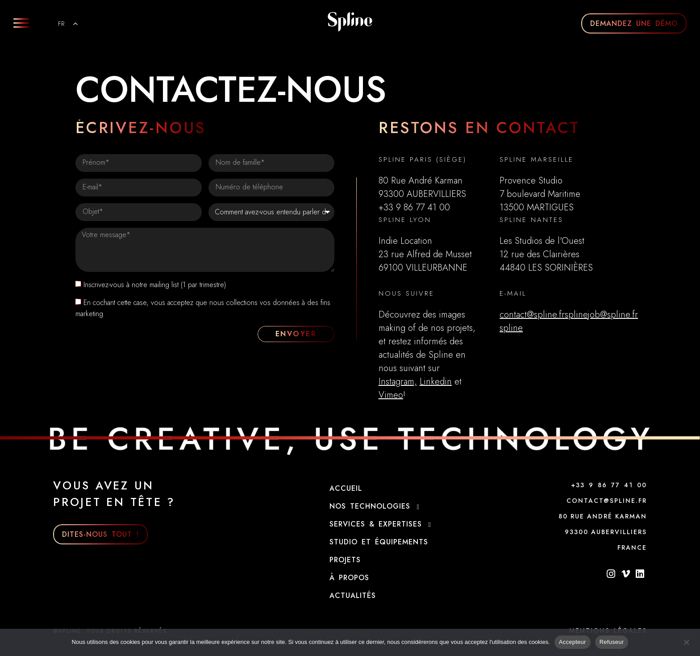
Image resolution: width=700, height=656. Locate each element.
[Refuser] (686, 641)
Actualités (352, 595)
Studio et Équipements (378, 542)
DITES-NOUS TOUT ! (100, 534)
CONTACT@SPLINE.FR (607, 500)
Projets (345, 560)
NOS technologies (376, 506)
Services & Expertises (382, 524)
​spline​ (511, 328)
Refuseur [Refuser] (612, 642)
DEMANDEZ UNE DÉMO (634, 23)
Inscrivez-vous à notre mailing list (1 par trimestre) (154, 285)
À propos (349, 577)
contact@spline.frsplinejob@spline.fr (569, 314)
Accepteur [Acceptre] (572, 642)
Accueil (345, 488)
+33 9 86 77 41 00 (609, 485)
